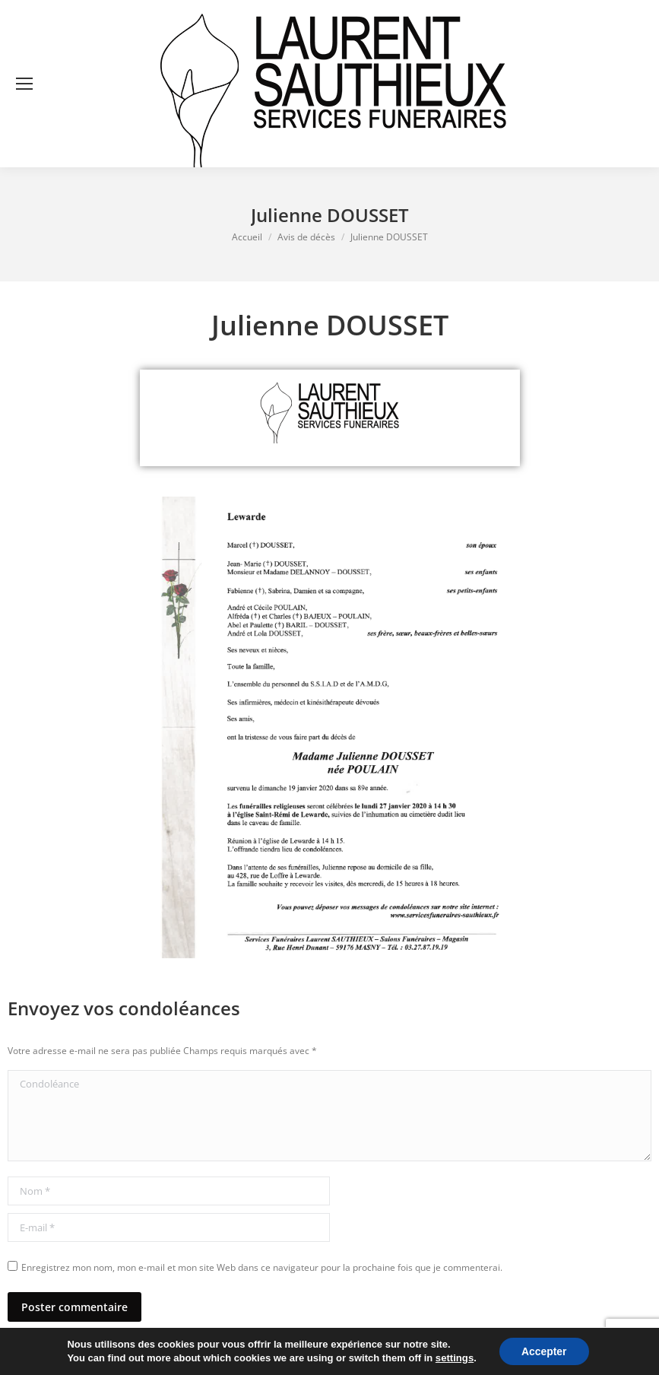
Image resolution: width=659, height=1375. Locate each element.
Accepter (543, 1351)
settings (454, 1358)
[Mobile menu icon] (24, 84)
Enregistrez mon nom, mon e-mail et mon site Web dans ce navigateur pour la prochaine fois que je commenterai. (261, 1267)
